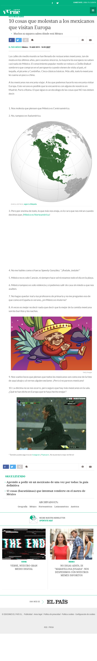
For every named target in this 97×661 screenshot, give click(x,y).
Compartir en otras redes (26, 40)
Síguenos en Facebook (52, 2)
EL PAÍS (57, 601)
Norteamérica (45, 506)
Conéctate (77, 2)
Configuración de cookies (85, 614)
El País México (15, 47)
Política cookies (68, 614)
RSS (45, 627)
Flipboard (45, 455)
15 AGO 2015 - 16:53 (39, 47)
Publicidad (28, 614)
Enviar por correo (90, 40)
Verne (11, 11)
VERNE (24, 561)
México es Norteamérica (36, 214)
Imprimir (82, 40)
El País (9, 2)
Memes (72, 561)
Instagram (36, 455)
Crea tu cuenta (89, 2)
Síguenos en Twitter (57, 2)
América (75, 506)
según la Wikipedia (30, 204)
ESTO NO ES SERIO (16, 16)
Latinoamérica (61, 506)
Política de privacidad (52, 614)
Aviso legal (38, 614)
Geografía (22, 506)
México (33, 506)
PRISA (51, 627)
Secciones (93, 10)
